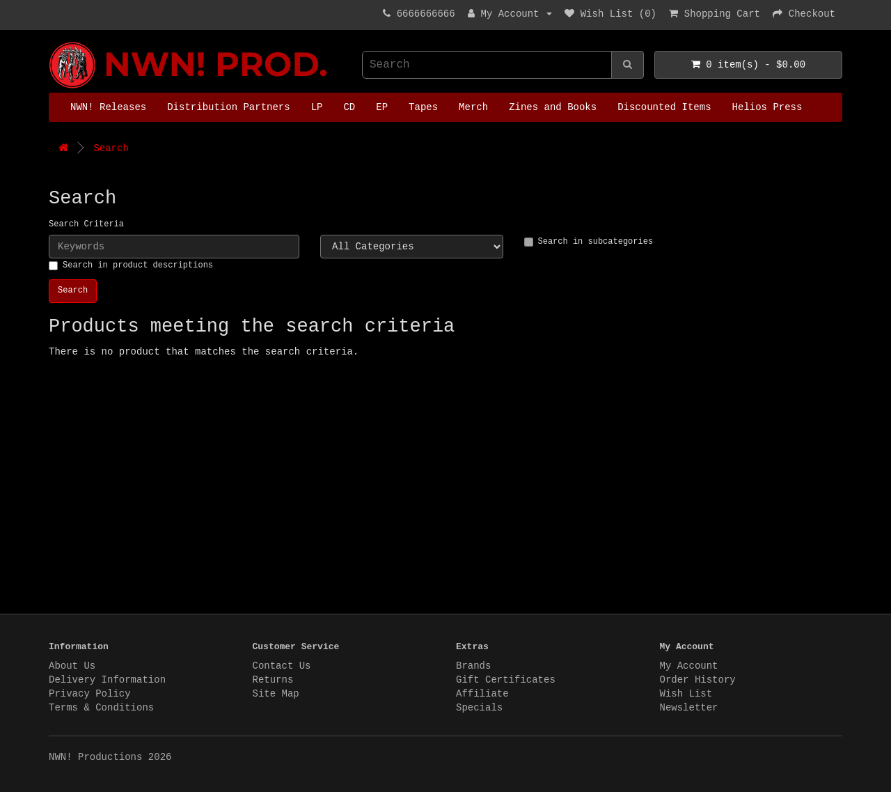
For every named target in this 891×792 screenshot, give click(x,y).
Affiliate (482, 693)
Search (110, 148)
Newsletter (689, 707)
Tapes (423, 107)
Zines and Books (553, 107)
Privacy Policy (90, 693)
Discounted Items (664, 107)
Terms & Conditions (101, 707)
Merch (473, 107)
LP (317, 107)
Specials (479, 707)
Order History (698, 679)
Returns (273, 679)
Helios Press (767, 107)
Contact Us (282, 665)
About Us (72, 665)
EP (382, 107)
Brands (473, 665)
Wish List (686, 693)
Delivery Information (107, 679)
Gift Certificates (505, 679)
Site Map (276, 693)
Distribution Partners (228, 107)
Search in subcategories (589, 242)
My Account (689, 665)
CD (349, 107)
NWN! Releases (108, 107)
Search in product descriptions (131, 265)
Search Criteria (86, 224)
